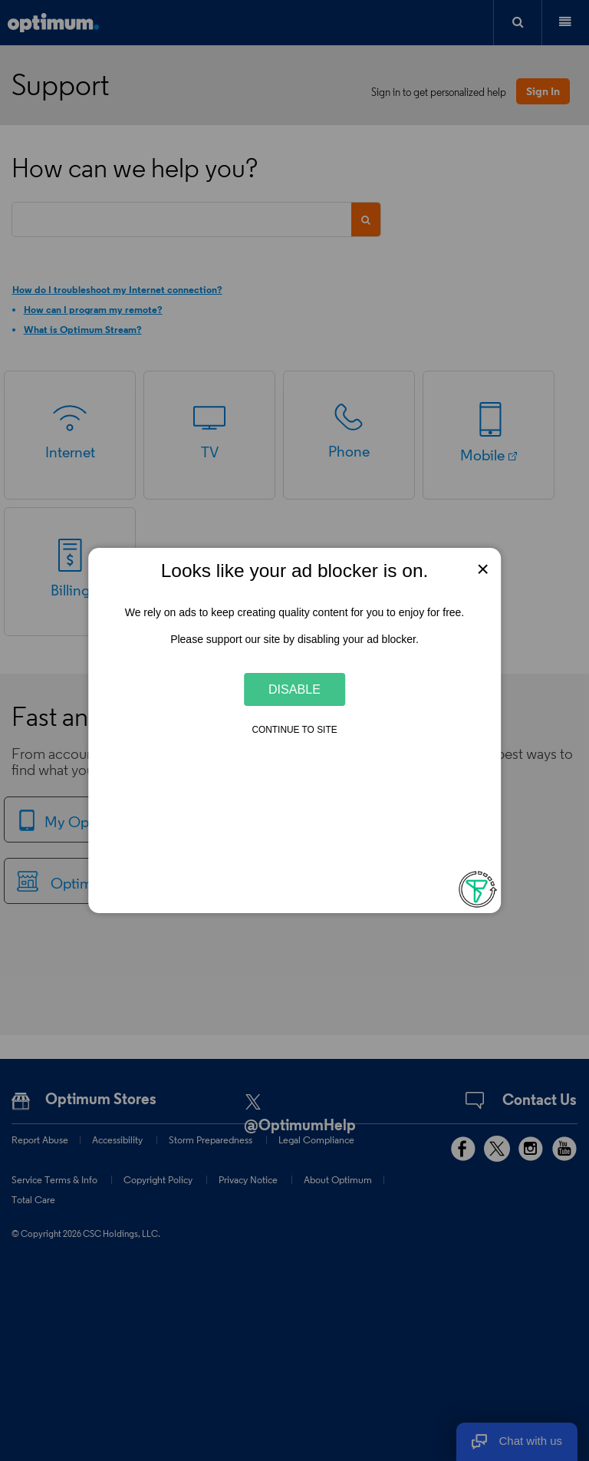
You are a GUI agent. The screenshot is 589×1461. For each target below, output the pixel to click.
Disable (294, 689)
